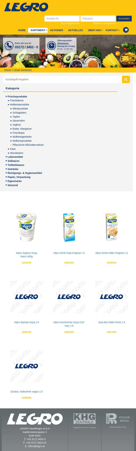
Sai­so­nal (13, 185)
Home (22, 30)
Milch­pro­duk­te (20, 108)
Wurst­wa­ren (16, 153)
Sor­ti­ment (38, 30)
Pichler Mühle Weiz (118, 420)
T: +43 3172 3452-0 (35, 439)
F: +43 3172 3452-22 (34, 442)
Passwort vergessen (104, 23)
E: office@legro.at (35, 446)
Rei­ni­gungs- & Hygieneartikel (25, 173)
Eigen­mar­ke (15, 181)
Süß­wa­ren (13, 161)
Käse (13, 149)
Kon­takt (112, 30)
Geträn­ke (13, 169)
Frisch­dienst (16, 100)
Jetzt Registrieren (70, 23)
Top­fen (16, 116)
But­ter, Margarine (22, 128)
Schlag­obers (19, 112)
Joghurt (17, 124)
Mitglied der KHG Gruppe (84, 421)
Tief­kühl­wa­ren (16, 165)
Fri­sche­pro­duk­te (17, 96)
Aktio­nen (56, 30)
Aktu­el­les (75, 30)
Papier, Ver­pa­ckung (19, 177)
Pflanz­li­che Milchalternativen (28, 144)
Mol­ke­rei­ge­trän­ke (22, 136)
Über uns (94, 30)
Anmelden (124, 18)
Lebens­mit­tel (15, 156)
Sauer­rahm (19, 120)
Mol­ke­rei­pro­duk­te (19, 104)
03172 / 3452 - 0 (26, 47)
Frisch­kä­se (19, 132)
